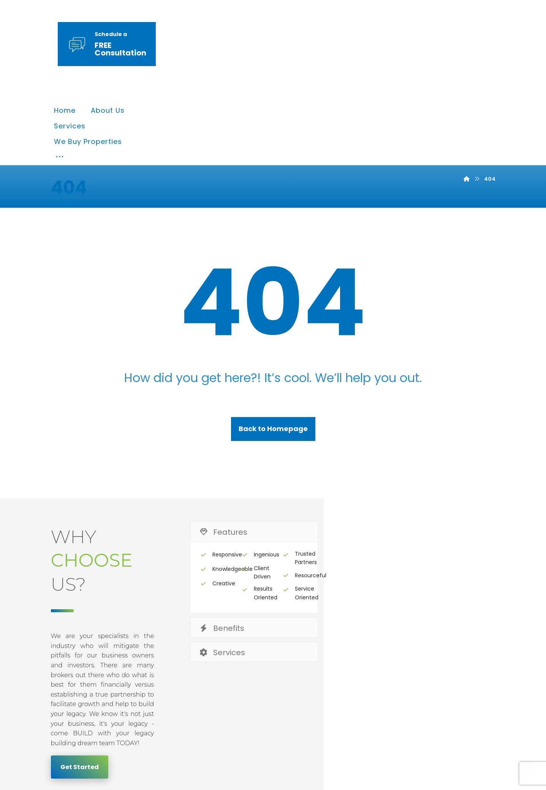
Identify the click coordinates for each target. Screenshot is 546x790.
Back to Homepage (273, 355)
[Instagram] (484, 726)
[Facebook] (418, 726)
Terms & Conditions (407, 665)
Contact (472, 665)
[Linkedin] (462, 726)
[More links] (405, 45)
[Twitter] (440, 726)
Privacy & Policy (327, 665)
